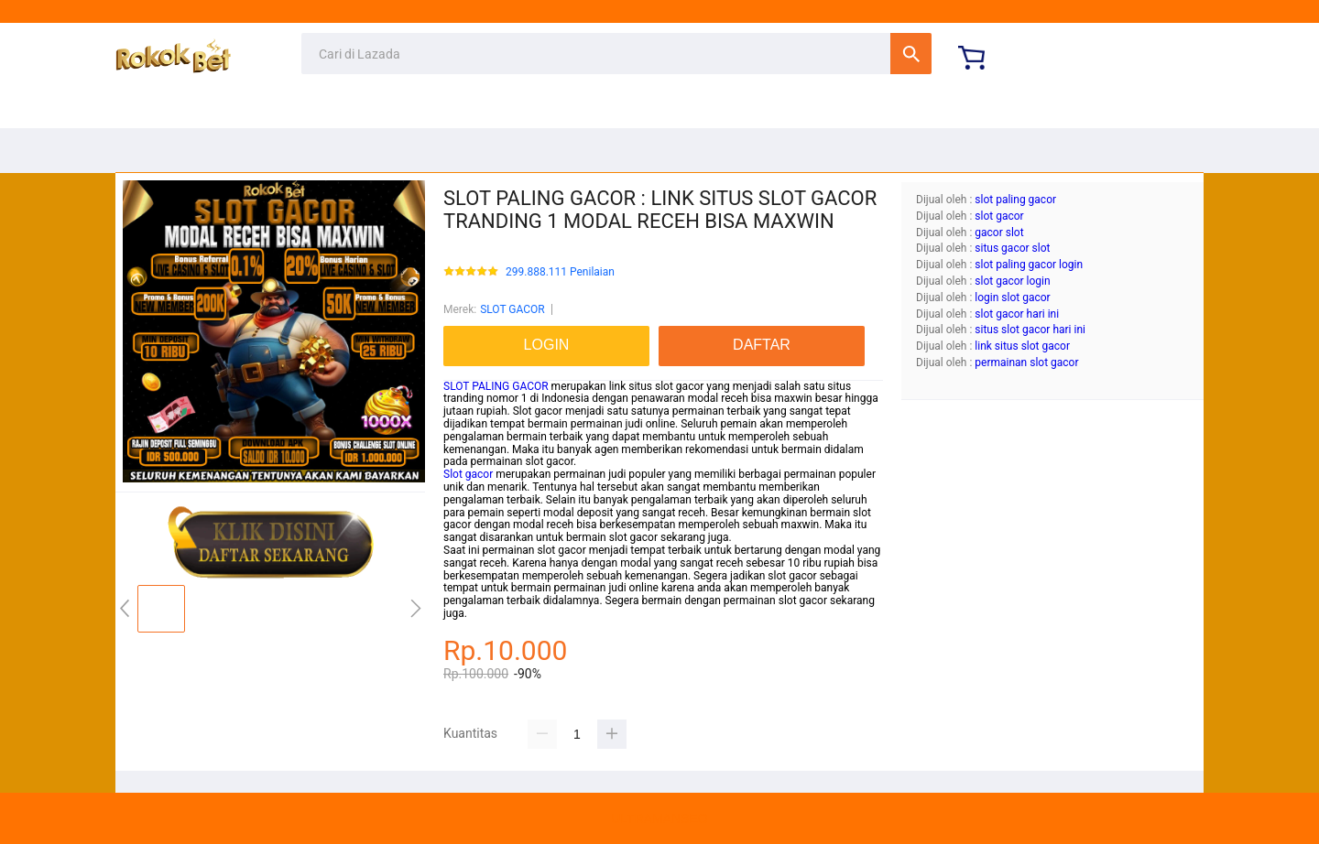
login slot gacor (1012, 297)
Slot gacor (468, 474)
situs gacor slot (1012, 248)
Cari (911, 53)
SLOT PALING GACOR (496, 386)
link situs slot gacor (1022, 346)
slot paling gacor (1015, 199)
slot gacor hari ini (1017, 314)
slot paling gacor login (1029, 264)
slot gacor (999, 216)
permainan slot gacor (1026, 362)
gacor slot (999, 232)
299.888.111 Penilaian (560, 272)
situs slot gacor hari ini (1030, 329)
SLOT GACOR (512, 309)
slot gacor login (1012, 281)
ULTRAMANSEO (659, 818)
